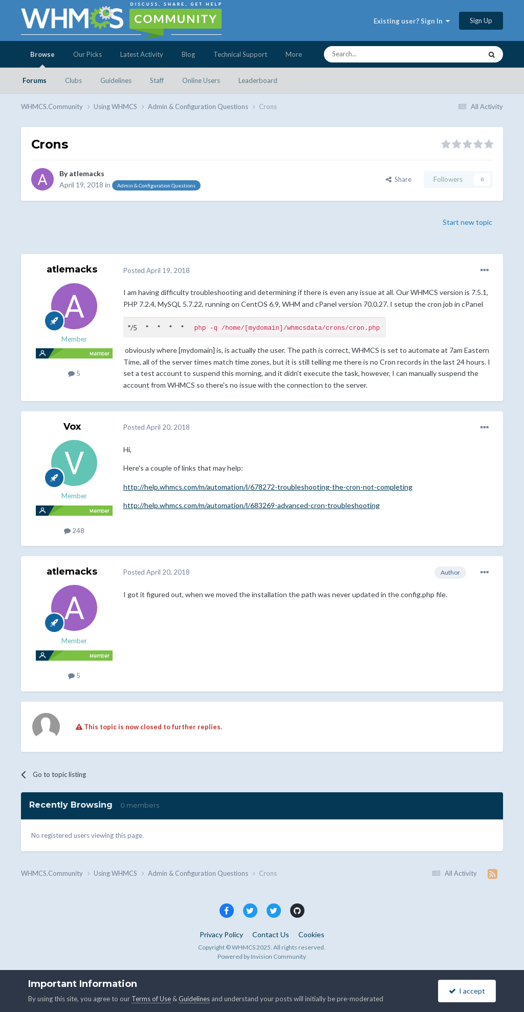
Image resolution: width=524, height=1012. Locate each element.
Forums (35, 80)
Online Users (201, 80)
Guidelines (116, 80)
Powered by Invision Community (261, 956)
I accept (467, 990)
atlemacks (86, 173)
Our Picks (87, 54)
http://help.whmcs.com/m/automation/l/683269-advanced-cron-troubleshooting (251, 504)
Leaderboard (257, 80)
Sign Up (481, 20)
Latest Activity (141, 54)
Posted (156, 270)
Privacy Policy (221, 934)
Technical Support (240, 54)
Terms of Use (151, 999)
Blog (188, 54)
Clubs (73, 80)
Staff (157, 80)
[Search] (378, 54)
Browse (42, 59)
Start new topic (467, 222)
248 (74, 530)
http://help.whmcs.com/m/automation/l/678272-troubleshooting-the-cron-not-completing (267, 486)
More (294, 54)
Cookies (311, 934)
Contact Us (270, 934)
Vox (72, 426)
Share (398, 179)
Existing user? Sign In (412, 21)
